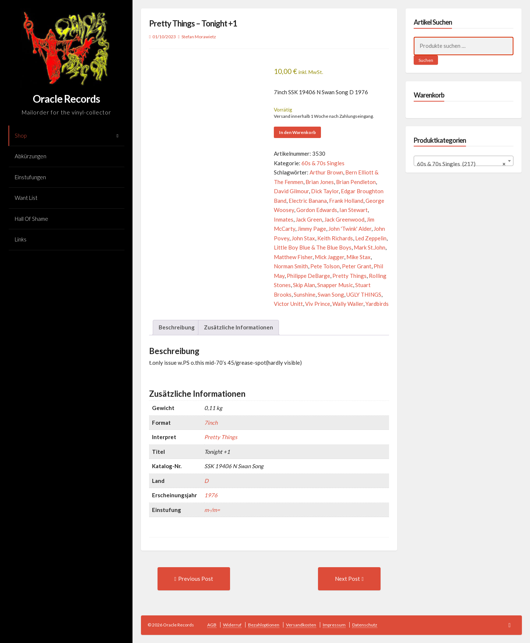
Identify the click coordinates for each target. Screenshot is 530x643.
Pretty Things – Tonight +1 (193, 23)
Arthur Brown (326, 172)
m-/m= (212, 509)
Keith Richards (335, 238)
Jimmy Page (311, 228)
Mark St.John (369, 247)
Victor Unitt (288, 303)
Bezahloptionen (263, 625)
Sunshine (304, 294)
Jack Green (309, 219)
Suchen (425, 60)
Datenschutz (364, 625)
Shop (20, 135)
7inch (211, 422)
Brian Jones (319, 182)
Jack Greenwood (344, 219)
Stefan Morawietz (198, 36)
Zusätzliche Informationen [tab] (238, 327)
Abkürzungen (30, 156)
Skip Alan (304, 285)
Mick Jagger (329, 257)
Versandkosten (301, 625)
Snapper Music (335, 285)
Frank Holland (346, 200)
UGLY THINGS (363, 294)
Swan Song (331, 294)
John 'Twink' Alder (349, 228)
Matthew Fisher (293, 257)
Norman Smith (291, 266)
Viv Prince (317, 303)
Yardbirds (377, 303)
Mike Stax (358, 257)
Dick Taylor (325, 191)
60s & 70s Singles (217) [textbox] (461, 164)
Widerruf (232, 625)
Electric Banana (308, 200)
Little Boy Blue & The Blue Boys (312, 247)
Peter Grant (356, 266)
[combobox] (463, 161)
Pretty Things (349, 275)
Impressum (334, 625)
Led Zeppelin (370, 238)
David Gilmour (291, 191)
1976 (211, 495)
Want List (26, 197)
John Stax (303, 238)
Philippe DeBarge (308, 275)
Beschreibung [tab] (177, 327)
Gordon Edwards (316, 209)
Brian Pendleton (356, 182)
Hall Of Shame (31, 218)
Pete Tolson (325, 266)
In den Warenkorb (297, 132)
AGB (211, 625)
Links (20, 239)
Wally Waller (347, 303)
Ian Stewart (353, 209)
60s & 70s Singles (322, 163)
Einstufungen (30, 177)
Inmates (283, 219)
